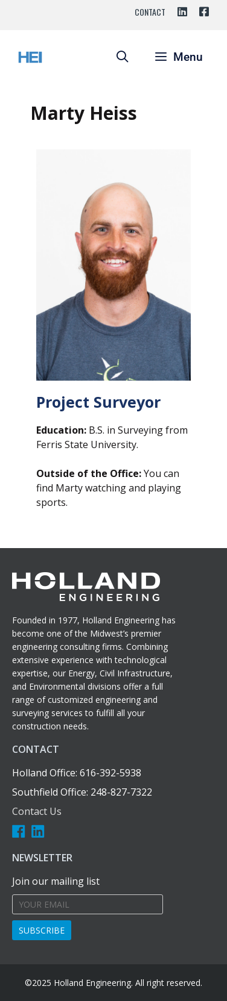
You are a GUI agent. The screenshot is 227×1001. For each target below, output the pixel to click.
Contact (150, 11)
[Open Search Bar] (122, 57)
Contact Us (37, 811)
